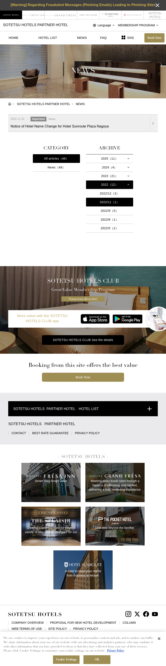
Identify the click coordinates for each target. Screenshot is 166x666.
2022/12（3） (110, 193)
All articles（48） (56, 158)
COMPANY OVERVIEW (27, 622)
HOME (13, 37)
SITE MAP (91, 634)
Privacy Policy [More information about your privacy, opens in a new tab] (115, 654)
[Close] (159, 642)
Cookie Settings (115, 634)
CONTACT (18, 433)
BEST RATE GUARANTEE (50, 433)
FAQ (103, 37)
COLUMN (129, 622)
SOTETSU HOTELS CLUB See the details (83, 340)
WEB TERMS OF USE (26, 628)
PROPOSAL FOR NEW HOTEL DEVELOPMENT (83, 622)
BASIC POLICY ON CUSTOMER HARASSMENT (44, 634)
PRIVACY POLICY (87, 433)
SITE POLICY (57, 628)
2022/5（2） (110, 228)
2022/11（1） (110, 202)
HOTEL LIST (47, 37)
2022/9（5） (110, 210)
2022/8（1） (110, 219)
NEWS (82, 37)
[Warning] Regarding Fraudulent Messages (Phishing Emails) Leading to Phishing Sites (83, 5)
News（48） (56, 167)
